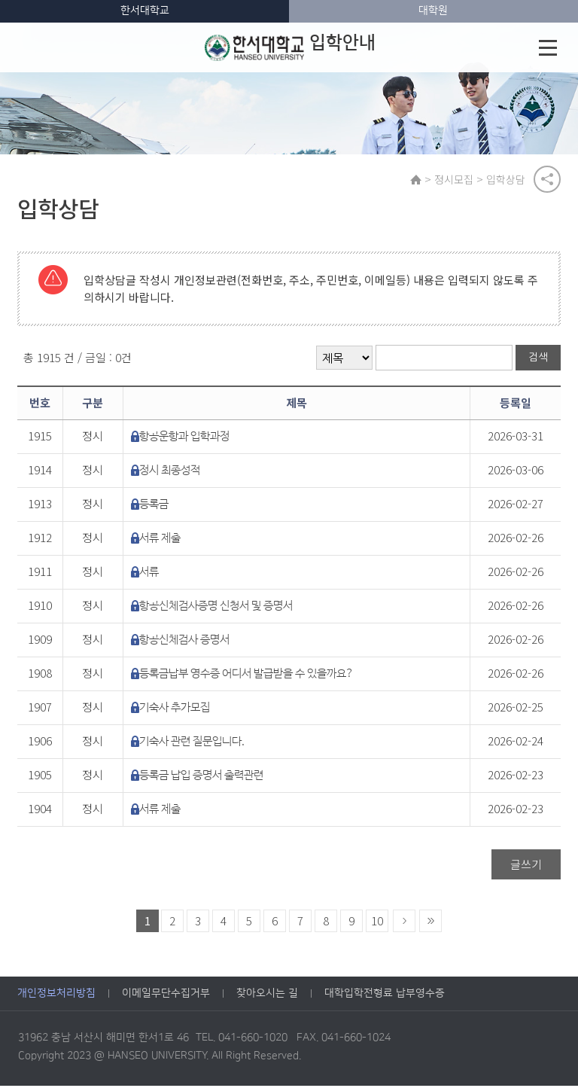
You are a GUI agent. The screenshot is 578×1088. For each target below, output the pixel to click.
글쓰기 (526, 866)
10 (377, 923)
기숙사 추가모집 (174, 709)
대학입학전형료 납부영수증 (384, 996)
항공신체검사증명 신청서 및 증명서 (216, 608)
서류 (149, 574)
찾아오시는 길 (267, 996)
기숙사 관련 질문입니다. (192, 743)
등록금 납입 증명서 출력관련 (201, 777)
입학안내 (290, 47)
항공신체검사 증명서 (184, 641)
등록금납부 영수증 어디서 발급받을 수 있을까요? (246, 675)
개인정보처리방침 (56, 996)
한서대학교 (144, 11)
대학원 (433, 11)
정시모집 (455, 179)
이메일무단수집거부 (166, 996)
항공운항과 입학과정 (184, 438)
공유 (547, 180)
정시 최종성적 (169, 472)
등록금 (154, 506)
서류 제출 (160, 540)
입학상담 (507, 179)
